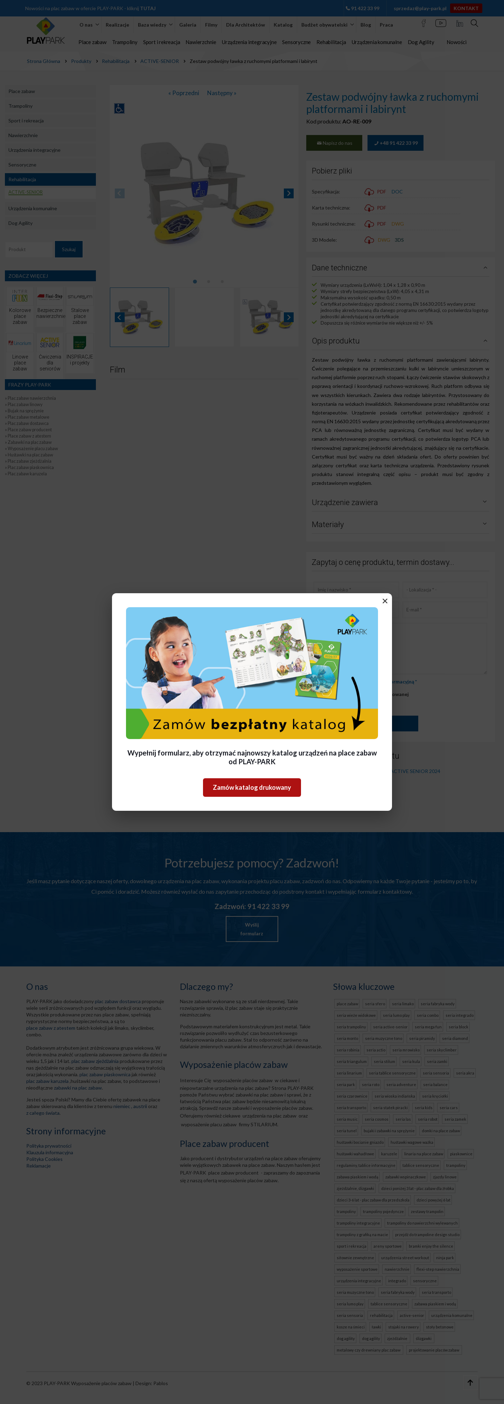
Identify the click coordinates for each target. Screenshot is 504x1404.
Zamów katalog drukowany (252, 787)
